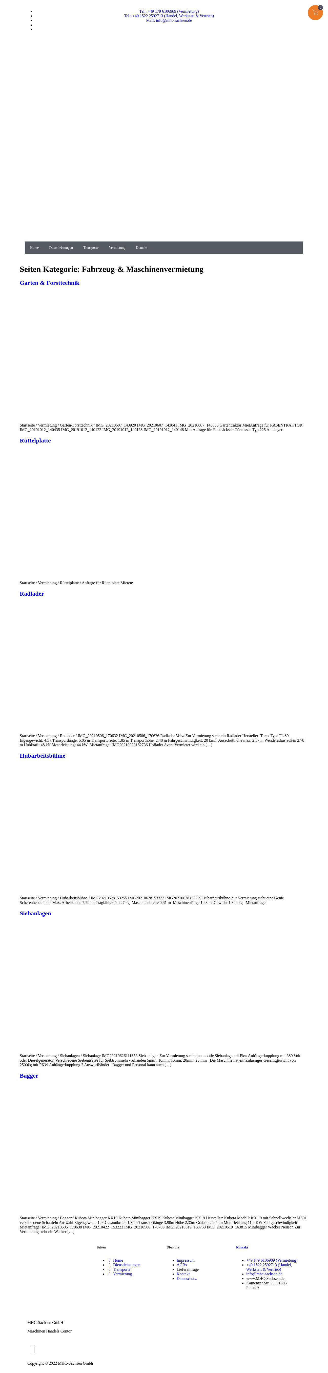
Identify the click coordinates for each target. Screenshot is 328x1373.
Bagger (29, 1075)
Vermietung (117, 248)
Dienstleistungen (61, 248)
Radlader (32, 593)
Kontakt (141, 248)
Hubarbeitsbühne (42, 755)
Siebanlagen (35, 913)
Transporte (90, 248)
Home (34, 248)
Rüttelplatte (35, 440)
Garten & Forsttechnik (49, 282)
